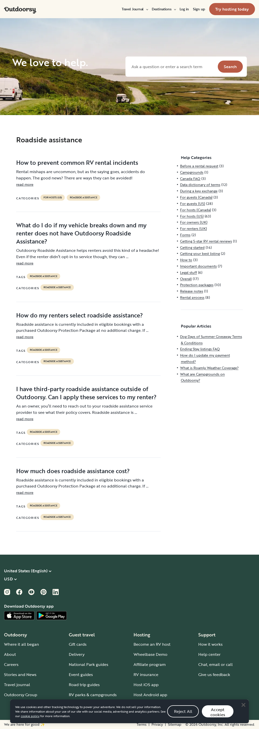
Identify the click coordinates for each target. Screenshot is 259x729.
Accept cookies (217, 718)
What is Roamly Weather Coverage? (209, 367)
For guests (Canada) (196, 197)
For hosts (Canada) (195, 209)
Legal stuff (188, 272)
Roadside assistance (83, 197)
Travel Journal (135, 9)
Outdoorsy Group (20, 695)
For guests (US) (192, 203)
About (10, 654)
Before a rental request (199, 166)
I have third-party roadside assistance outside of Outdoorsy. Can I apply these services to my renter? (86, 393)
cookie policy (30, 722)
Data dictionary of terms (200, 184)
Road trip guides (84, 685)
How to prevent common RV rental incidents (77, 162)
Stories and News (20, 674)
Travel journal (17, 685)
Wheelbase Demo (150, 654)
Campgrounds (191, 172)
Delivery (76, 654)
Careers (11, 664)
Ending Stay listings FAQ (200, 349)
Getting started (192, 247)
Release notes (191, 291)
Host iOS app (146, 685)
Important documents (198, 266)
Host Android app (150, 695)
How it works (210, 644)
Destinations (164, 9)
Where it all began (21, 644)
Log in (184, 9)
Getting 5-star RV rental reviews (206, 241)
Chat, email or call (215, 664)
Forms (185, 234)
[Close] (243, 710)
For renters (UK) (193, 228)
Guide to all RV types (88, 705)
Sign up (199, 9)
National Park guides (88, 664)
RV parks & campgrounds (93, 695)
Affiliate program (150, 664)
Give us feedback (214, 674)
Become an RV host (152, 644)
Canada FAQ (190, 178)
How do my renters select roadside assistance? (79, 315)
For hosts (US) (53, 197)
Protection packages (196, 284)
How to (186, 259)
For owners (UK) (193, 222)
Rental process (192, 297)
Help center (209, 654)
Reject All (183, 717)
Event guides (81, 674)
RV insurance (146, 674)
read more (24, 184)
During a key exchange (199, 191)
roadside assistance (43, 276)
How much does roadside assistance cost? (73, 471)
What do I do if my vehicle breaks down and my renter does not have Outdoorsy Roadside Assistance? (81, 233)
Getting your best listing (200, 253)
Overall (186, 278)
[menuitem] (135, 9)
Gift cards (78, 644)
